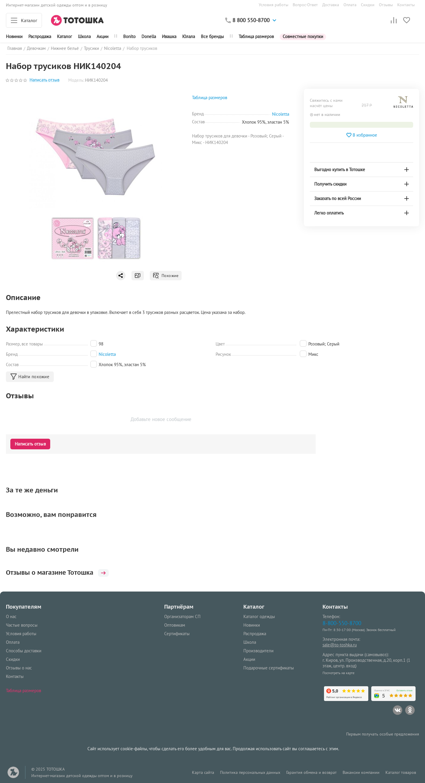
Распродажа (254, 633)
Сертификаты (177, 633)
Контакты (406, 4)
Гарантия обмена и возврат (311, 772)
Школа (84, 36)
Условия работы (273, 4)
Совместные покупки (303, 36)
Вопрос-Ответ (305, 4)
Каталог (64, 36)
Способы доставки (23, 650)
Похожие (165, 275)
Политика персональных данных (250, 772)
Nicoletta (107, 354)
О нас (11, 616)
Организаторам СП (182, 616)
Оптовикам (174, 625)
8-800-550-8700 (342, 623)
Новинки (14, 36)
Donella (148, 36)
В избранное (361, 135)
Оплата (349, 4)
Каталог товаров (400, 772)
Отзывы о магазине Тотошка (60, 572)
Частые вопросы (22, 625)
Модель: (76, 80)
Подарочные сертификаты (268, 668)
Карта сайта (203, 772)
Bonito (129, 36)
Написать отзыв (44, 80)
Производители (258, 650)
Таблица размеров (256, 36)
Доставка (330, 4)
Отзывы (386, 4)
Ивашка (169, 36)
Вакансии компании (361, 772)
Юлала (188, 36)
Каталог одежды (259, 616)
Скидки (367, 4)
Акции (102, 36)
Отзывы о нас (19, 668)
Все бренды (212, 36)
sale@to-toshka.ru (340, 645)
